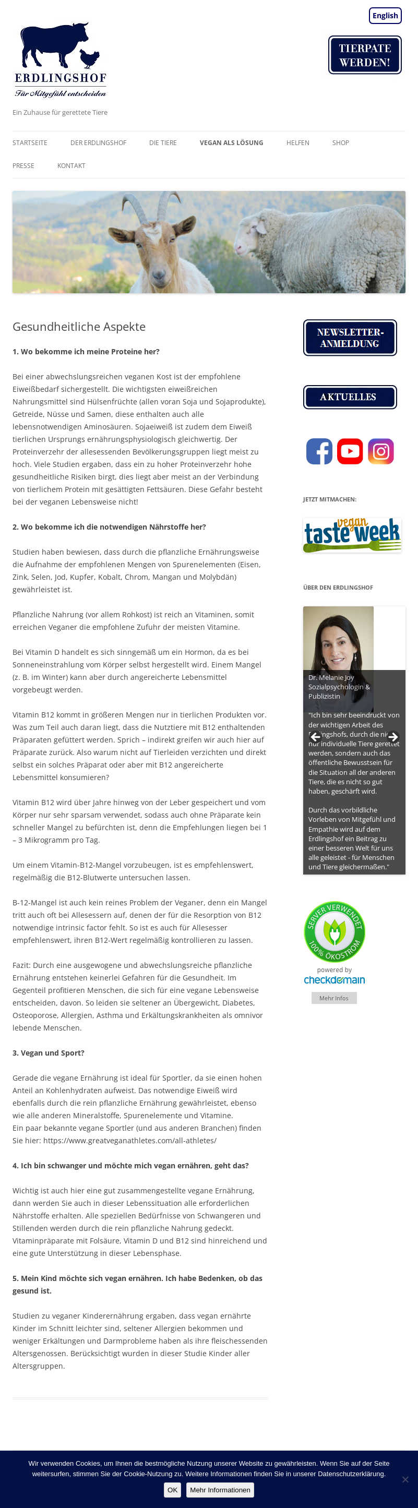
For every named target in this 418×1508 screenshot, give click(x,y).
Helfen (297, 142)
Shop (340, 142)
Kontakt (71, 165)
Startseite (30, 142)
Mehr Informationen (220, 1490)
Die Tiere (163, 142)
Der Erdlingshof (98, 142)
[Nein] (405, 1479)
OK (172, 1490)
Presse (23, 165)
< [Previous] (316, 738)
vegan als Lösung (232, 142)
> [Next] (392, 738)
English (385, 15)
